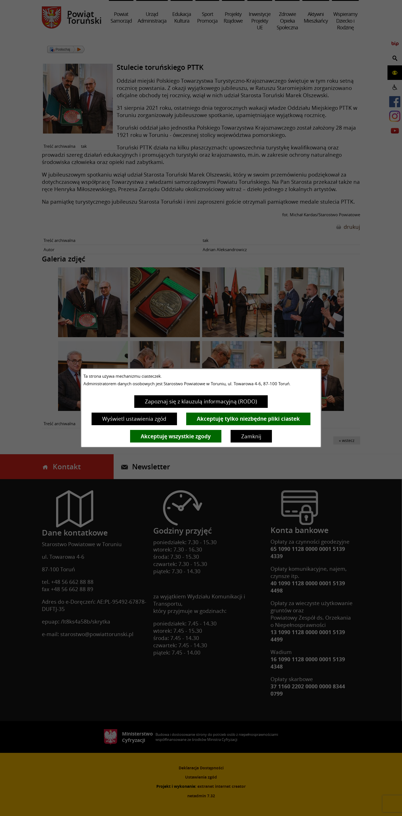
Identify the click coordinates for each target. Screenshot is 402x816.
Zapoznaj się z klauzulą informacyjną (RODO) (201, 401)
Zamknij (251, 436)
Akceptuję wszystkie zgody (176, 436)
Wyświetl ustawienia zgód (134, 418)
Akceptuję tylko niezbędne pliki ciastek (248, 418)
